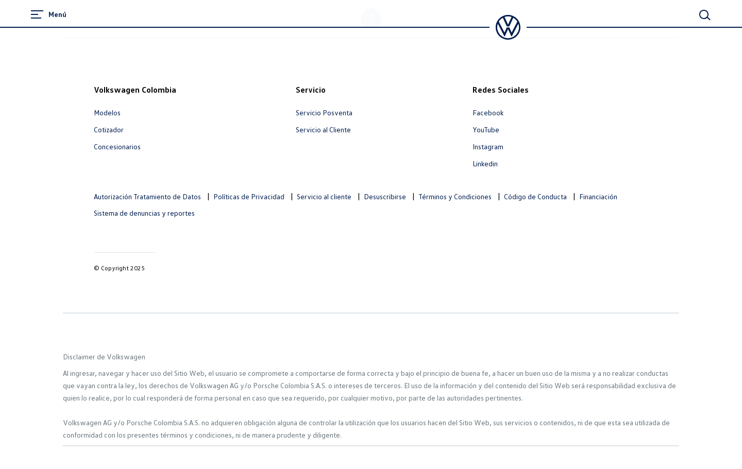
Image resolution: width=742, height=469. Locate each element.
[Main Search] (705, 15)
